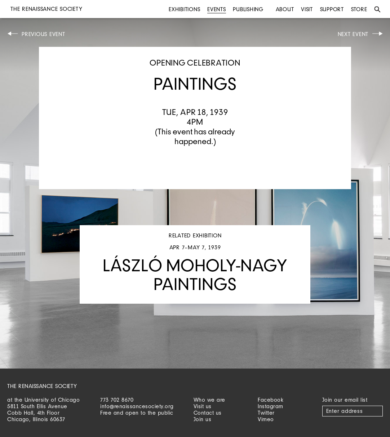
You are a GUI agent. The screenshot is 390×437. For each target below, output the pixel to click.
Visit (307, 9)
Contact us (208, 412)
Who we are (209, 399)
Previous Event (43, 34)
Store (359, 9)
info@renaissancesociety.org (137, 406)
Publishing (248, 9)
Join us (203, 419)
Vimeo (266, 419)
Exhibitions (184, 9)
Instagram (270, 406)
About (285, 9)
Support (332, 9)
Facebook (270, 399)
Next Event (353, 34)
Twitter (266, 412)
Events (216, 9)
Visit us (203, 406)
